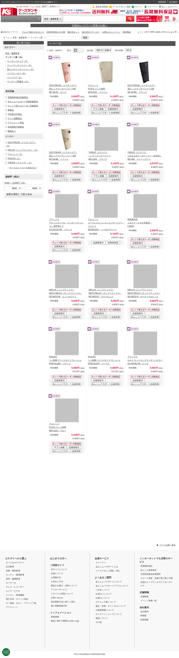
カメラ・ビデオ (13, 591)
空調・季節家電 (13, 571)
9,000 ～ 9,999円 (15, 183)
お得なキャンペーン (111, 32)
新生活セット (73, 32)
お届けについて (103, 598)
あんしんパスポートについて (109, 582)
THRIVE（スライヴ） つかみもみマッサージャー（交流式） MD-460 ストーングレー (144, 155)
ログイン (139, 7)
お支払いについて (104, 594)
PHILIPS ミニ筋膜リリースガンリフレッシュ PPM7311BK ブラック (65, 360)
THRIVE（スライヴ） (20, 163)
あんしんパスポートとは (107, 566)
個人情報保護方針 (59, 606)
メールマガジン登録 (121, 7)
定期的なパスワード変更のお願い (89, 25)
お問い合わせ (57, 598)
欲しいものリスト (170, 7)
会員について (57, 573)
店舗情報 (144, 592)
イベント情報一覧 (148, 600)
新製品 (11, 110)
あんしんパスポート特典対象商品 (23, 101)
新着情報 (55, 617)
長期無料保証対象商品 (18, 97)
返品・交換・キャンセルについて (111, 606)
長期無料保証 (146, 566)
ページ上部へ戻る (167, 545)
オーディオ (11, 583)
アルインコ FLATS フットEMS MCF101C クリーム (97, 88)
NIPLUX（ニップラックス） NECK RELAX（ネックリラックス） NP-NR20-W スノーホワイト (65, 293)
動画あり (12, 131)
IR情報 (143, 615)
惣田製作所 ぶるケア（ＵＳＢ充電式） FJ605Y (139, 222)
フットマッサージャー (20, 65)
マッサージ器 (37, 37)
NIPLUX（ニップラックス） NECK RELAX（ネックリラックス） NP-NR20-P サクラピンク (105, 293)
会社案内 (173, 2)
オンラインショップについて (109, 614)
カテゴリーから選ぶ (12, 19)
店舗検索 (144, 596)
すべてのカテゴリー (15, 562)
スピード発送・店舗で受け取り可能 (156, 578)
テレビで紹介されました (33, 32)
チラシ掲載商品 (15, 118)
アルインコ (15, 154)
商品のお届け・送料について (64, 585)
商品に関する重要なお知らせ (65, 621)
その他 (99, 622)
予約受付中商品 (15, 114)
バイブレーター (16, 73)
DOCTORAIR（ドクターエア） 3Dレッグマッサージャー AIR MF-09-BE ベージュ (63, 155)
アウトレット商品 (16, 123)
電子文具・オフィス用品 (17, 599)
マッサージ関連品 (18, 81)
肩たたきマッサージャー (21, 69)
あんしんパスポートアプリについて (112, 586)
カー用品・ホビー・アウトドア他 (21, 603)
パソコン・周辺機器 (15, 595)
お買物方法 (56, 577)
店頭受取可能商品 (16, 127)
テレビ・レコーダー (15, 587)
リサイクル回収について (62, 594)
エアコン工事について (106, 602)
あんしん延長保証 (148, 570)
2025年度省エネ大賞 (56, 32)
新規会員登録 (102, 7)
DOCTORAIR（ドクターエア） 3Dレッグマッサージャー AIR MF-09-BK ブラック (141, 88)
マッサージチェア (17, 61)
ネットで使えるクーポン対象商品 (23, 106)
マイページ (152, 7)
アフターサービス (59, 589)
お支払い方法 (57, 581)
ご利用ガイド (54, 6)
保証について (102, 618)
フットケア (14, 77)
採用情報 (162, 2)
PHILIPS (14, 158)
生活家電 (10, 566)
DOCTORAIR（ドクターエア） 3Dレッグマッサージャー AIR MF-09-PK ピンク (63, 88)
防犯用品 (127, 32)
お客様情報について (105, 610)
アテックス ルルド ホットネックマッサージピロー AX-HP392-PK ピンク (144, 360)
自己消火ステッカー (91, 32)
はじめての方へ (23, 6)
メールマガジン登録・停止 (108, 571)
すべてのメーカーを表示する (23, 168)
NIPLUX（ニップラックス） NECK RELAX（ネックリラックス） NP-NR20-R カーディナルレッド (143, 293)
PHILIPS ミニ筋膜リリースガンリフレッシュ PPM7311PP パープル (104, 360)
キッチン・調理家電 (15, 575)
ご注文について (103, 590)
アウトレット (12, 607)
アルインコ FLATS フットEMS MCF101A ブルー (57, 427)
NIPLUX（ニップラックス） (23, 150)
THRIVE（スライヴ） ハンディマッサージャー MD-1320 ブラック (99, 155)
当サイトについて (59, 569)
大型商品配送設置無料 (150, 574)
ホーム (6, 37)
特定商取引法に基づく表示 (63, 602)
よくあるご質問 (39, 6)
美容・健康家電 (51, 19)
